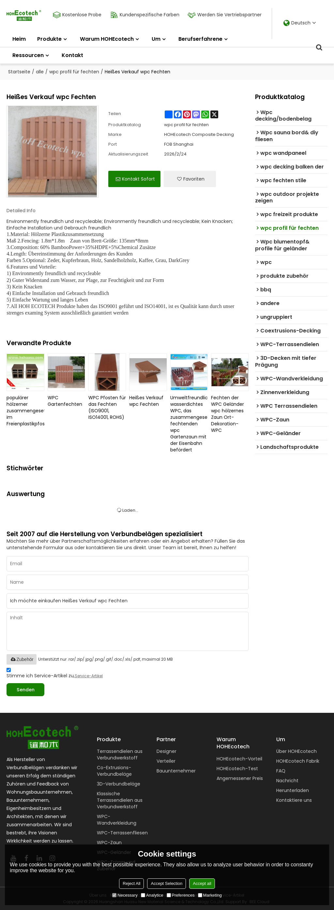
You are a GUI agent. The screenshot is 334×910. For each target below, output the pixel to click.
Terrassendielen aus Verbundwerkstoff (120, 754)
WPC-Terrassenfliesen (122, 832)
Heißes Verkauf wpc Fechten (146, 400)
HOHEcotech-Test (237, 768)
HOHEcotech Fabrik (297, 761)
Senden (26, 689)
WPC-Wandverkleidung (116, 819)
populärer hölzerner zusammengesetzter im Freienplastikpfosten (25, 410)
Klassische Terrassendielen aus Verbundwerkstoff (120, 800)
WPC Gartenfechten (65, 400)
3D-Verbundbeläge (118, 784)
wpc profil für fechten (74, 71)
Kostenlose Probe (81, 14)
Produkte (49, 39)
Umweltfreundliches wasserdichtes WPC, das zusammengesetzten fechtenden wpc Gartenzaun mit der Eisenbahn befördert (189, 423)
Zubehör (21, 659)
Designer (166, 751)
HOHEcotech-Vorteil (239, 759)
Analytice (152, 895)
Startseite (19, 71)
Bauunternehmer (176, 771)
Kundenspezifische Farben (149, 14)
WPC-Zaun (109, 842)
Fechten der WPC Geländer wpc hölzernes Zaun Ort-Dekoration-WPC (227, 413)
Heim (19, 39)
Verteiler (166, 761)
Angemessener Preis (240, 778)
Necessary (124, 895)
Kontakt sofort (138, 179)
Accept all (202, 883)
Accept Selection (166, 883)
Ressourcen (28, 55)
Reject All (131, 883)
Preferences (181, 895)
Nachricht (287, 780)
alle (40, 71)
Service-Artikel (89, 676)
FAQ (280, 771)
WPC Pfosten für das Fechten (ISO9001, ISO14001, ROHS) (107, 407)
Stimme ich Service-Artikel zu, (55, 674)
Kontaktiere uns (294, 800)
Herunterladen (292, 790)
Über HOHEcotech (296, 751)
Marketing (210, 895)
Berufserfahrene (200, 39)
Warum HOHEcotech (107, 39)
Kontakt (72, 55)
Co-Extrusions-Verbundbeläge (114, 770)
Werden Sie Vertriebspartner (228, 14)
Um (156, 39)
